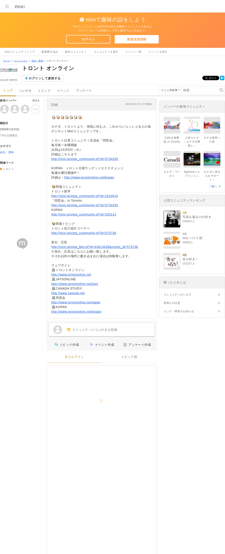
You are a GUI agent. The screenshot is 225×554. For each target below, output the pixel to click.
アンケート (84, 90)
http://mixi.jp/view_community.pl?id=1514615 (84, 196)
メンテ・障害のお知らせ (179, 311)
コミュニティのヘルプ (177, 294)
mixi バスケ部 (192, 238)
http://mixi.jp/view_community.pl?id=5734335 (84, 159)
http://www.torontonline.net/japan (75, 302)
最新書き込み (49, 51)
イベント (63, 90)
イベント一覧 (133, 51)
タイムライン (74, 357)
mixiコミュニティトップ (20, 51)
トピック (44, 90)
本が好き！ (191, 259)
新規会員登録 (136, 39)
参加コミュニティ (76, 51)
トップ (8, 90)
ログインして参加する (45, 78)
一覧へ (213, 186)
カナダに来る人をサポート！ (212, 175)
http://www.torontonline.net (71, 274)
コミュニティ (21, 60)
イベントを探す (158, 51)
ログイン (88, 39)
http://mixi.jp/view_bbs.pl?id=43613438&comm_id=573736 (94, 247)
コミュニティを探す (106, 51)
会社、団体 (37, 60)
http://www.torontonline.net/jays (74, 284)
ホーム (6, 60)
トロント (8, 169)
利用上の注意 (172, 303)
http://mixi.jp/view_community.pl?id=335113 (83, 214)
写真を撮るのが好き (197, 217)
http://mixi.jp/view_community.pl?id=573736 (83, 233)
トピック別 (129, 357)
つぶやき (25, 90)
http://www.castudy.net (68, 293)
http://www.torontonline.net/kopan (89, 177)
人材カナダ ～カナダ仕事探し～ (193, 141)
